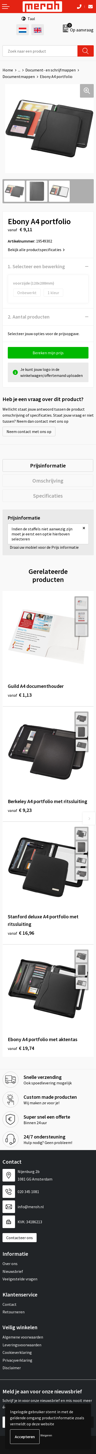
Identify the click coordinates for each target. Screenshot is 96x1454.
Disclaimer (12, 1367)
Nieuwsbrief (13, 1271)
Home (8, 69)
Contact (10, 1304)
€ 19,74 (21, 1048)
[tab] (48, 465)
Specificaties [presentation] (48, 495)
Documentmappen (19, 76)
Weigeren (46, 1435)
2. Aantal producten (29, 316)
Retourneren (14, 1311)
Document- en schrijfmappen (50, 69)
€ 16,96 (21, 933)
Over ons (10, 1263)
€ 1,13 (20, 695)
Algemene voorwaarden (23, 1337)
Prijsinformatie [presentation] (48, 465)
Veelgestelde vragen (20, 1278)
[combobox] (40, 51)
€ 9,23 (20, 810)
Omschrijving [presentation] (47, 480)
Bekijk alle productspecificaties (36, 249)
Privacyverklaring (17, 1360)
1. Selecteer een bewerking (36, 266)
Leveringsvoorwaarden (22, 1344)
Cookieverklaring (17, 1352)
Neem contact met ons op (29, 431)
